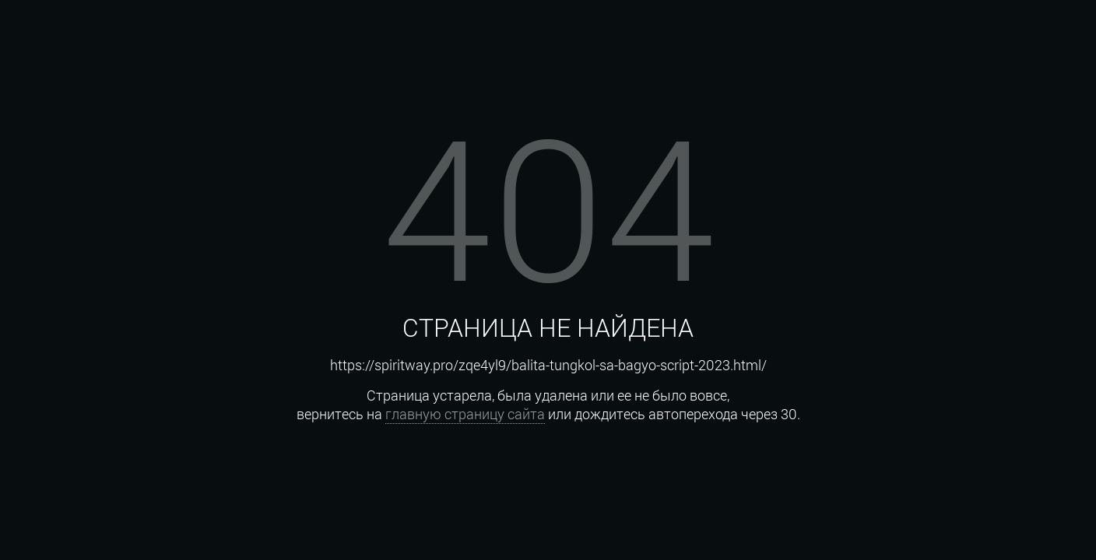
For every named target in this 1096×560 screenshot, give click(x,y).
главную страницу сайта (465, 413)
